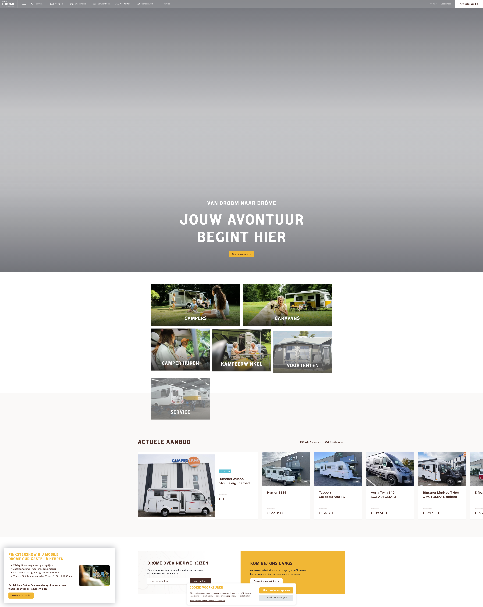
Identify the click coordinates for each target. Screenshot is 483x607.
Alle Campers (310, 442)
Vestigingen (446, 4)
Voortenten (123, 4)
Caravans (38, 4)
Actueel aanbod (469, 4)
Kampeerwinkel (146, 4)
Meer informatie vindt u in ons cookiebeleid (207, 600)
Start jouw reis (241, 254)
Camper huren (101, 4)
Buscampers (79, 4)
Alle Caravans (335, 442)
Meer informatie (21, 595)
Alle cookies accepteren (276, 590)
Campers (57, 4)
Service (166, 4)
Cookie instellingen (276, 597)
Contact (433, 4)
